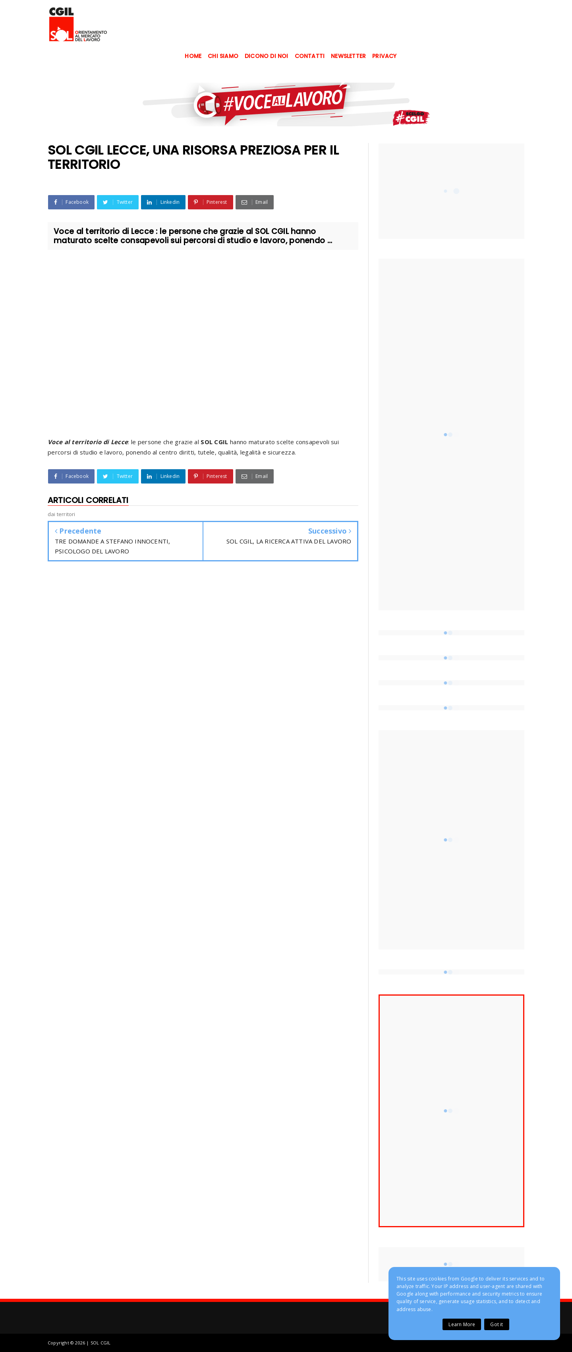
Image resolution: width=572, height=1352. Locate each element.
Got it (496, 1324)
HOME (193, 56)
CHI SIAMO (223, 56)
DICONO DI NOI (266, 56)
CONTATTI (310, 56)
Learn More (461, 1324)
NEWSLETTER (348, 56)
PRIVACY (384, 56)
